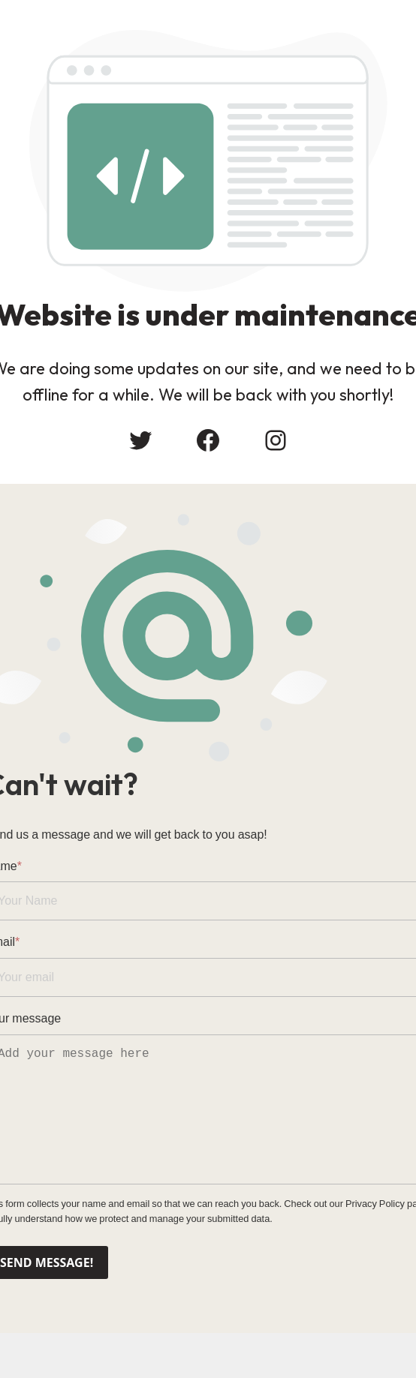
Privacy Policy (375, 1203)
